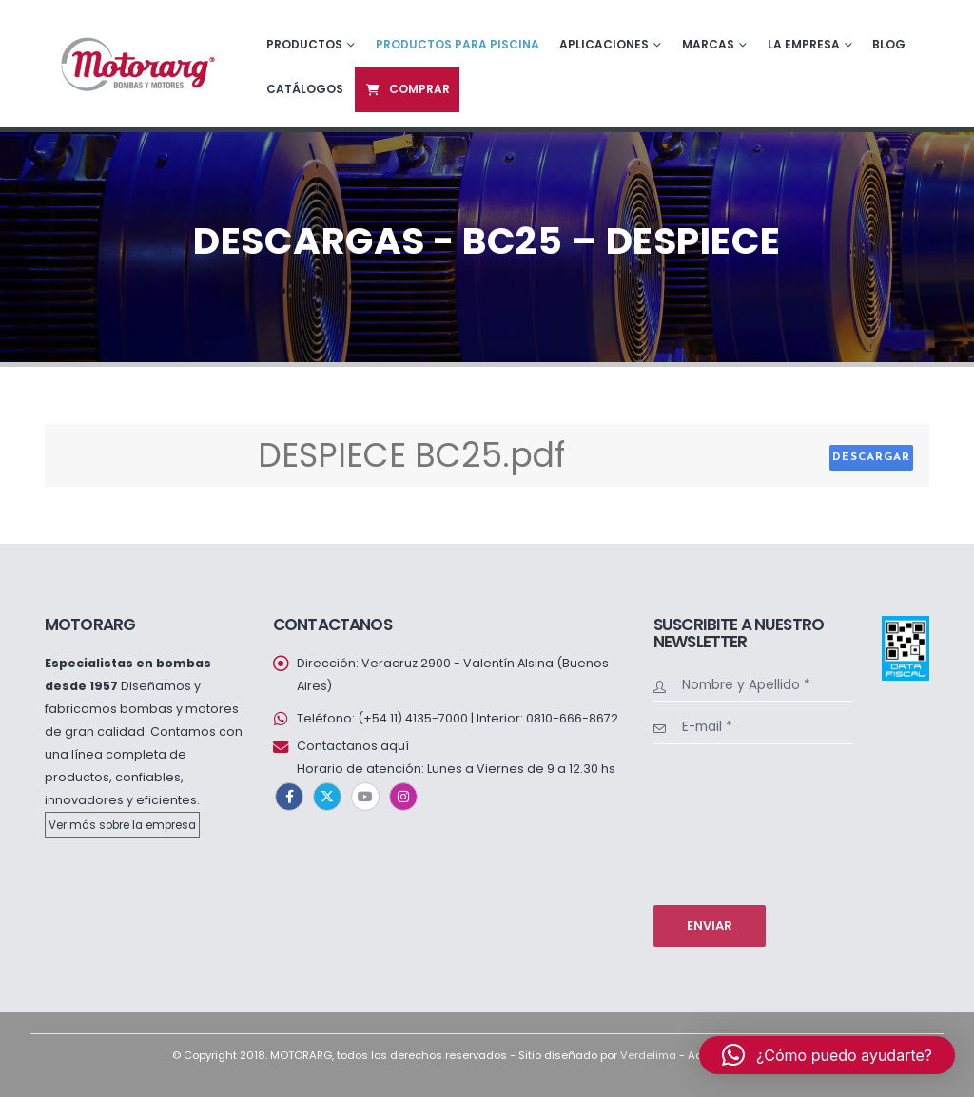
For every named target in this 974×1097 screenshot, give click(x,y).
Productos (304, 44)
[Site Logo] (136, 63)
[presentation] (731, 822)
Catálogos (304, 89)
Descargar (871, 457)
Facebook (289, 796)
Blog (889, 44)
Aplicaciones (604, 44)
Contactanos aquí (353, 746)
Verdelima (648, 1055)
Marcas (708, 44)
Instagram (403, 796)
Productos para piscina (457, 44)
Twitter (327, 796)
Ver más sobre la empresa (122, 825)
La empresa (804, 44)
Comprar (407, 89)
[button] (827, 1055)
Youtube (365, 796)
